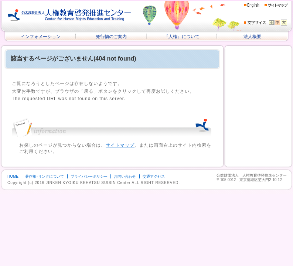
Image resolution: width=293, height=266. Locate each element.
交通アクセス (154, 176)
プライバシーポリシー (89, 176)
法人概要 (252, 36)
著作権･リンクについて (44, 176)
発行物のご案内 (111, 36)
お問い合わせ (125, 176)
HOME (12, 176)
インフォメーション (41, 36)
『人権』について (182, 36)
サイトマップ (276, 5)
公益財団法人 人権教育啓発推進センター (69, 15)
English (251, 5)
